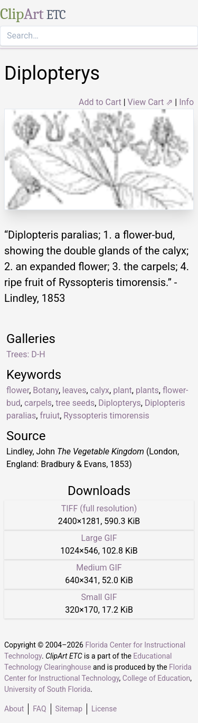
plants (147, 390)
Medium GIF (98, 568)
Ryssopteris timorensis (106, 416)
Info (186, 102)
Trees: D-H (25, 354)
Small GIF (99, 597)
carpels (38, 403)
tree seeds (75, 403)
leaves (74, 390)
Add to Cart (100, 102)
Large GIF (99, 538)
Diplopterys (119, 403)
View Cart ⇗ (150, 102)
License (104, 709)
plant (122, 390)
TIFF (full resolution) (99, 508)
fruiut (50, 416)
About (14, 709)
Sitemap (68, 709)
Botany (46, 390)
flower (17, 390)
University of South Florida (47, 689)
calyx (99, 390)
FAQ (39, 709)
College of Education (156, 678)
